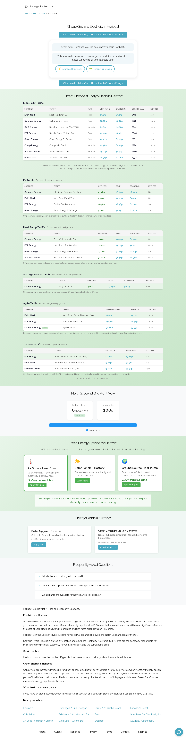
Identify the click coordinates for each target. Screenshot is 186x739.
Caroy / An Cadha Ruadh (107, 708)
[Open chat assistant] (179, 732)
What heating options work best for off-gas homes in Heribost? (75, 586)
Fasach (98, 714)
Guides (58, 731)
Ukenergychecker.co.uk (39, 6)
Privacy (93, 731)
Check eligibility (108, 547)
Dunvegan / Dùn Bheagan (73, 708)
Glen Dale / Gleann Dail (71, 721)
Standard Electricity (71, 68)
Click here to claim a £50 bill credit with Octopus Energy (93, 34)
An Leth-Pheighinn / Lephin (38, 721)
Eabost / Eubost (139, 708)
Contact (125, 731)
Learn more (82, 481)
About (42, 731)
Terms (108, 731)
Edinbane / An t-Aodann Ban (74, 714)
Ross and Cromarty (35, 13)
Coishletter (29, 714)
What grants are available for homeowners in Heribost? (71, 595)
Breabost (99, 721)
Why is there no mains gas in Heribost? (62, 576)
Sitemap (142, 731)
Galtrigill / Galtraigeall (142, 721)
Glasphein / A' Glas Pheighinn (145, 714)
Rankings (75, 731)
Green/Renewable (103, 68)
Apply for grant (37, 485)
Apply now (38, 544)
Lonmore (28, 708)
